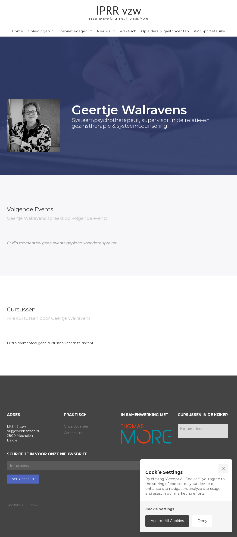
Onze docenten (76, 426)
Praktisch (128, 31)
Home (17, 31)
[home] (118, 13)
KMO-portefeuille (209, 31)
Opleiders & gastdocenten (165, 31)
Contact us (72, 433)
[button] (41, 31)
